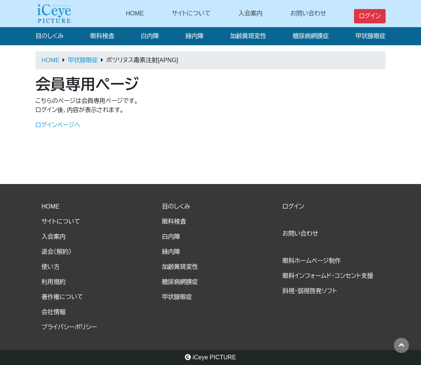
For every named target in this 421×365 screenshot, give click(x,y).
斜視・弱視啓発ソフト (309, 291)
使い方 (50, 267)
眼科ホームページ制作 (311, 261)
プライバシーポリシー (69, 327)
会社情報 (53, 312)
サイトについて (191, 13)
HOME (135, 13)
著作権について (62, 297)
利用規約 (53, 282)
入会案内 (250, 13)
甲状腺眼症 (370, 36)
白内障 (150, 36)
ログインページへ (57, 125)
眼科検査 (102, 36)
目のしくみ (49, 36)
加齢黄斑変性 (248, 36)
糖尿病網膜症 (311, 36)
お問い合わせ (308, 13)
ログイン (370, 16)
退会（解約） (56, 251)
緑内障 (194, 36)
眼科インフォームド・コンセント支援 (327, 276)
